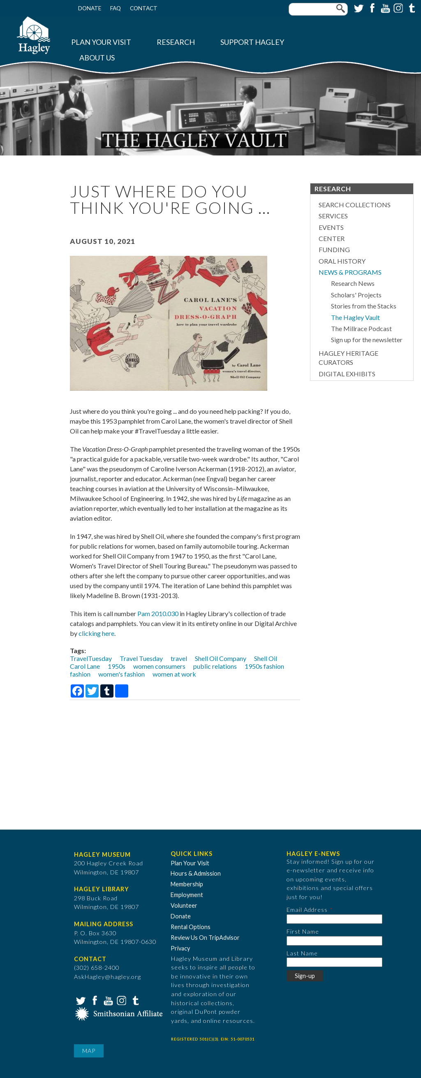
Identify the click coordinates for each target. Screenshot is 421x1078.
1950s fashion (264, 666)
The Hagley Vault (355, 317)
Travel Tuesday (141, 658)
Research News (353, 283)
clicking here (96, 633)
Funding (334, 249)
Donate (89, 8)
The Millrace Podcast (361, 328)
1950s (116, 666)
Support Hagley (252, 42)
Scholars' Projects (356, 295)
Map (88, 1050)
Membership (187, 884)
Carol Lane (85, 666)
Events (331, 227)
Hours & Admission (196, 873)
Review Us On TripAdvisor (205, 937)
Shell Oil (265, 658)
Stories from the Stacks (363, 306)
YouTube (384, 7)
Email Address (307, 909)
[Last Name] (334, 962)
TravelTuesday (91, 658)
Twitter (358, 7)
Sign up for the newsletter (366, 339)
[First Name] (334, 941)
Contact (143, 8)
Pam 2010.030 (157, 613)
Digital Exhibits (347, 374)
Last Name (302, 953)
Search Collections (355, 205)
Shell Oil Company (220, 658)
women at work (174, 674)
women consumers (159, 666)
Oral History (342, 261)
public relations (215, 666)
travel (179, 658)
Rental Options (190, 926)
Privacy (180, 948)
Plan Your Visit (101, 42)
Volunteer (184, 905)
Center (332, 238)
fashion (80, 674)
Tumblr (411, 7)
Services (333, 216)
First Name (303, 931)
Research (176, 42)
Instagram (397, 7)
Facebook (371, 7)
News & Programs (350, 272)
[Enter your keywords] (318, 9)
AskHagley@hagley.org (107, 976)
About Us (97, 58)
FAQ (115, 8)
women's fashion (121, 674)
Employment (187, 894)
